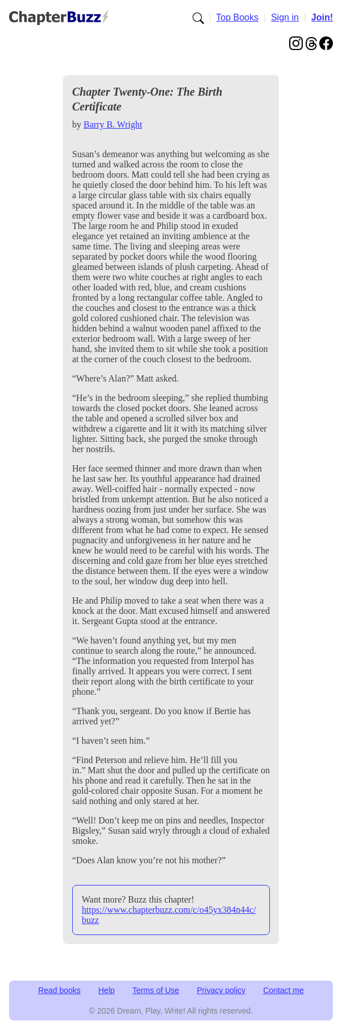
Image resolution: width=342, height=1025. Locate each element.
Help (106, 990)
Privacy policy (221, 990)
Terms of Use (155, 990)
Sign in (285, 17)
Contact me (283, 990)
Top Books (237, 17)
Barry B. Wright (113, 124)
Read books (59, 990)
